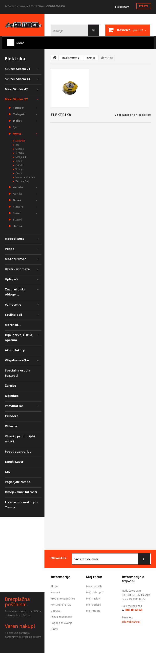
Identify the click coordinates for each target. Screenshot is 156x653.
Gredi (18, 173)
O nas (54, 629)
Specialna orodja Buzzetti (17, 372)
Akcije (54, 586)
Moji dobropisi (95, 592)
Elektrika (20, 140)
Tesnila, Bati (22, 181)
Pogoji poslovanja (61, 623)
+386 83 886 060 (55, 6)
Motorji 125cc (15, 259)
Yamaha (17, 187)
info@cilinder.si (131, 621)
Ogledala (11, 396)
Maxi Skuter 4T (16, 89)
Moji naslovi (93, 598)
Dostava (56, 610)
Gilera (16, 200)
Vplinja (19, 169)
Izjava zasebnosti (61, 617)
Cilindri (19, 165)
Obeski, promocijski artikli (20, 438)
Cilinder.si (12, 416)
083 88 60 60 (133, 610)
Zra (17, 145)
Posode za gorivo (18, 451)
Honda (17, 226)
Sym (15, 127)
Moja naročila (94, 586)
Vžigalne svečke (17, 360)
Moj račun (94, 577)
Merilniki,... (13, 325)
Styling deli (13, 315)
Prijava (143, 5)
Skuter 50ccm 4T (17, 79)
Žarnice (10, 385)
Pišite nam (122, 7)
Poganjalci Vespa (17, 482)
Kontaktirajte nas (61, 604)
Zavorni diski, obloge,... (15, 291)
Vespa (9, 249)
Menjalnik (20, 157)
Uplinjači (11, 279)
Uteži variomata (17, 269)
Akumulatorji (15, 350)
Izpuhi (19, 161)
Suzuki (17, 219)
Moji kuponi (93, 610)
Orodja (19, 153)
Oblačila (11, 426)
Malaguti (18, 114)
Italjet (17, 120)
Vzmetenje (13, 304)
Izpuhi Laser (14, 461)
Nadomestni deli (25, 177)
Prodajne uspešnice (63, 598)
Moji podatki (93, 604)
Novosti (55, 592)
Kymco (17, 133)
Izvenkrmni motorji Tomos (20, 504)
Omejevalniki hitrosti (21, 492)
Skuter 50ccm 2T (17, 69)
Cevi (8, 472)
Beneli (16, 213)
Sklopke (20, 149)
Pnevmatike (14, 406)
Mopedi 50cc (14, 239)
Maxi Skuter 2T (16, 99)
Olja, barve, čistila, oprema (19, 337)
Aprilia (17, 193)
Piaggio (17, 206)
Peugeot (18, 107)
